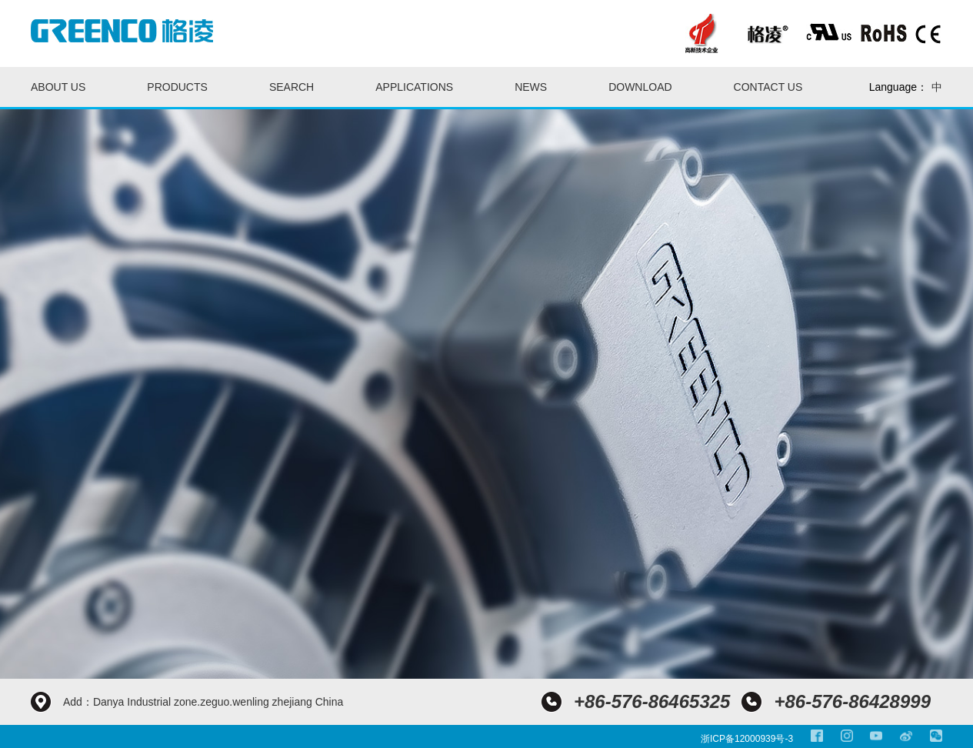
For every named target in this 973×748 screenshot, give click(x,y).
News (531, 87)
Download (639, 87)
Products (177, 87)
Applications (414, 87)
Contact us (768, 87)
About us (58, 87)
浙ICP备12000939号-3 (747, 738)
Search (291, 87)
